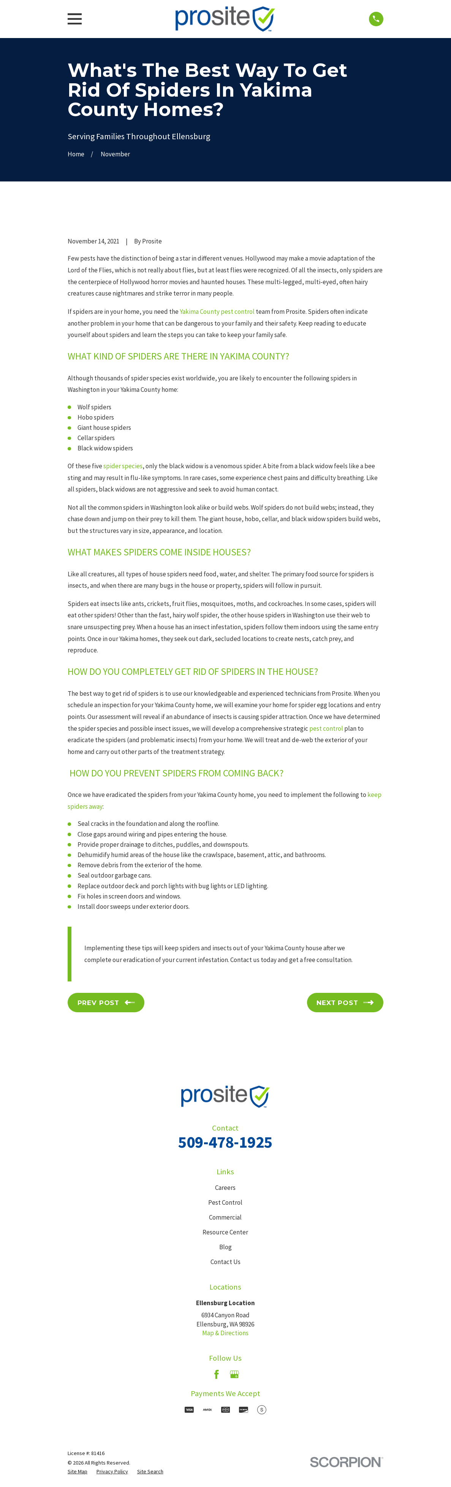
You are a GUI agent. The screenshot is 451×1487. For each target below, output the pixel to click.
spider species (122, 466)
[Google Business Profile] (234, 1374)
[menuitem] (77, 1472)
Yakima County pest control (217, 311)
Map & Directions (225, 1333)
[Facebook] (216, 1374)
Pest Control (225, 1202)
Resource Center (225, 1232)
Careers (225, 1187)
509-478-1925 (225, 1142)
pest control (326, 728)
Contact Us (225, 1262)
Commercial (225, 1217)
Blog (225, 1247)
